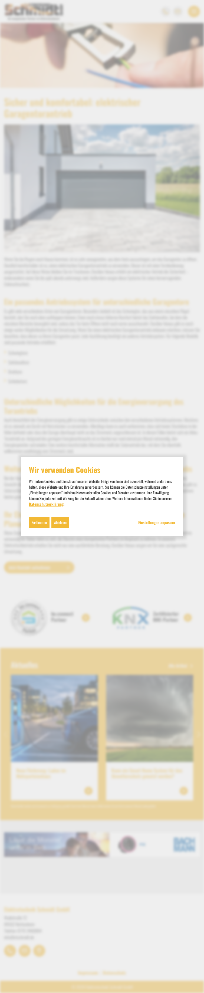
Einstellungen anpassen (156, 522)
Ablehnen (60, 522)
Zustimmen (39, 522)
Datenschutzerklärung (46, 504)
